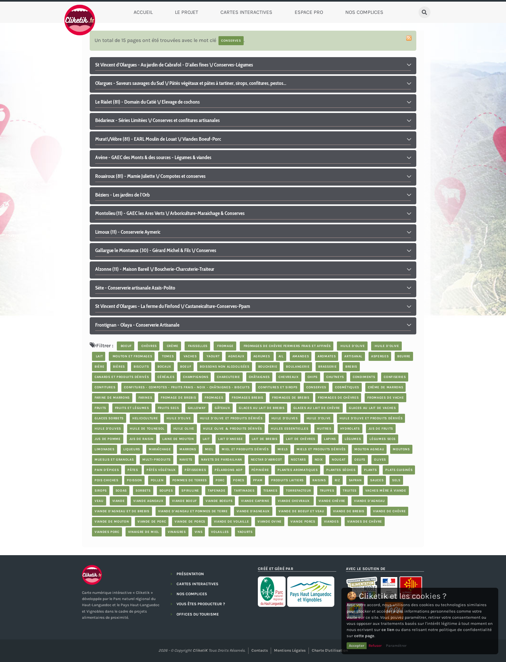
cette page (364, 635)
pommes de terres (189, 480)
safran (355, 480)
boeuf (125, 346)
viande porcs (302, 522)
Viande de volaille (231, 522)
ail (281, 356)
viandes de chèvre (364, 522)
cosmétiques (347, 387)
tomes (167, 356)
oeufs (359, 460)
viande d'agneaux (253, 511)
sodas (121, 491)
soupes (166, 491)
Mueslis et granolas (114, 460)
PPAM (258, 480)
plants (370, 470)
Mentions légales (290, 650)
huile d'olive (352, 346)
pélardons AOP (228, 470)
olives (380, 460)
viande (118, 501)
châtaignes (259, 377)
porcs (238, 480)
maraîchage (160, 449)
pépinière (260, 470)
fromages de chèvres (338, 398)
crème (172, 346)
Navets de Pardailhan (221, 460)
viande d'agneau (369, 501)
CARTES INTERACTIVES (197, 584)
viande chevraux (294, 501)
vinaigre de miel (143, 532)
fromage (225, 346)
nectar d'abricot (266, 460)
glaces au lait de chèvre (316, 408)
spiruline (190, 491)
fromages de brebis (291, 398)
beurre (403, 356)
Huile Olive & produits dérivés (232, 429)
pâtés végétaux (161, 470)
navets (185, 460)
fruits (100, 408)
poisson (134, 480)
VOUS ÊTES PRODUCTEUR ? (201, 604)
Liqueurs (131, 449)
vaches (189, 356)
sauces (376, 480)
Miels (283, 449)
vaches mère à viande (385, 491)
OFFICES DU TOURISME (198, 614)
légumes (353, 439)
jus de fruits (381, 429)
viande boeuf (184, 501)
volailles (220, 532)
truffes (327, 491)
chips (313, 377)
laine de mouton (178, 439)
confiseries (395, 377)
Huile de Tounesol (147, 429)
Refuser (375, 645)
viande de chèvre (389, 511)
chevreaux (288, 377)
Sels (396, 480)
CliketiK (200, 650)
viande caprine (255, 501)
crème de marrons (385, 387)
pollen (157, 480)
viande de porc (151, 522)
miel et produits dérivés (245, 449)
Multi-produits (156, 460)
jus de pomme (108, 439)
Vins (199, 532)
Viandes (331, 522)
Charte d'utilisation (330, 650)
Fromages (214, 398)
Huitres (324, 429)
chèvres (148, 346)
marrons (187, 449)
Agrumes (262, 356)
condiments (364, 377)
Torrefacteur (298, 491)
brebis (351, 367)
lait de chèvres (300, 439)
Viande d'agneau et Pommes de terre (193, 511)
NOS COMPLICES (192, 594)
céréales (165, 377)
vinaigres (177, 532)
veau (99, 501)
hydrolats (350, 429)
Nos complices (364, 12)
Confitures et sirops (278, 387)
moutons (401, 449)
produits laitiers (287, 480)
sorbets (143, 491)
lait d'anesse (230, 439)
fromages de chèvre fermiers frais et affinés (286, 346)
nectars (298, 460)
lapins (330, 439)
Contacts (259, 650)
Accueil (143, 12)
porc (220, 480)
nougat (339, 460)
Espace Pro (309, 12)
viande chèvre (332, 501)
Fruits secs (168, 408)
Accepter (356, 645)
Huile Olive (183, 429)
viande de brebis (348, 511)
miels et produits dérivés (321, 449)
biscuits (141, 367)
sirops (101, 491)
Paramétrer (396, 645)
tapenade (216, 491)
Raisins (319, 480)
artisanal (353, 356)
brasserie (327, 367)
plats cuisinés (398, 470)
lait (99, 356)
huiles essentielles (289, 429)
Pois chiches (107, 480)
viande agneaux (148, 501)
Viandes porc (107, 532)
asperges (380, 356)
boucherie (268, 367)
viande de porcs (190, 522)
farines (145, 398)
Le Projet (186, 12)
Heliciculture (145, 418)
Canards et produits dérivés (122, 377)
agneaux (236, 356)
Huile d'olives (284, 418)
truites (349, 491)
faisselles (197, 346)
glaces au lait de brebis (261, 408)
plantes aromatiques (298, 470)
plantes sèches (340, 470)
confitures (105, 387)
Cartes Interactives (246, 12)
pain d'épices (107, 470)
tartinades (244, 491)
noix (319, 460)
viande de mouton (112, 522)
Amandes (300, 356)
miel (209, 449)
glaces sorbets (109, 418)
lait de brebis (265, 439)
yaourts (245, 532)
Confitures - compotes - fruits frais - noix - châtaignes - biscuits (186, 387)
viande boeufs (219, 501)
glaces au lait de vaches (372, 408)
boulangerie (297, 367)
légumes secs (382, 439)
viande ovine (270, 522)
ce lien (387, 629)
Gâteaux (222, 408)
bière (99, 367)
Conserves (316, 387)
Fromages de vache (385, 398)
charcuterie (228, 377)
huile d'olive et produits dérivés (231, 418)
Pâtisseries (195, 470)
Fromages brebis (247, 398)
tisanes (270, 491)
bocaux (164, 367)
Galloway (197, 408)
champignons (195, 377)
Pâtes (133, 470)
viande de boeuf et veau (301, 511)
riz (337, 480)
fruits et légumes (132, 408)
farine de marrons (112, 398)
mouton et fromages (131, 356)
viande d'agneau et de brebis (122, 511)
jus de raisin (141, 439)
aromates (327, 356)
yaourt (212, 356)
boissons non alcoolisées (224, 367)
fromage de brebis (178, 398)
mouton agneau (369, 449)
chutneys (335, 377)
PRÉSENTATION (190, 574)
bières (119, 367)
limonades (105, 449)
